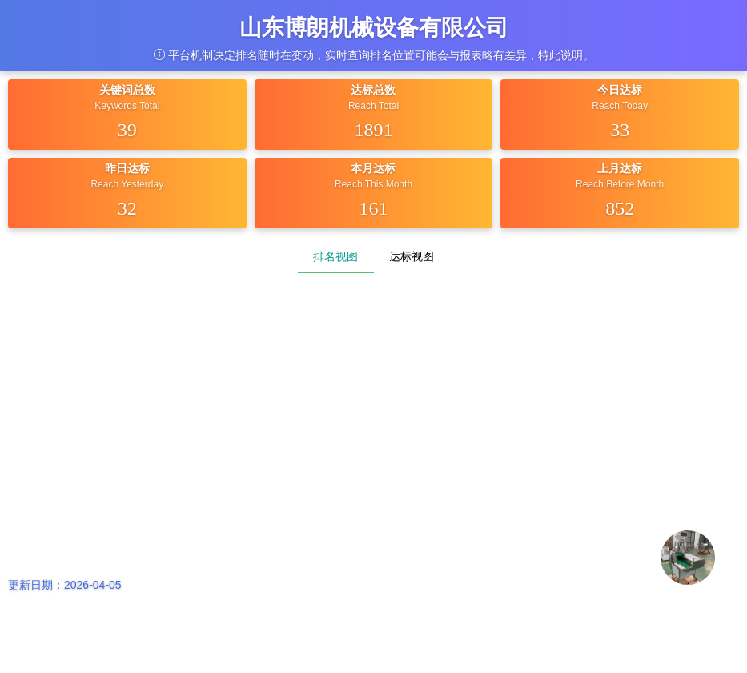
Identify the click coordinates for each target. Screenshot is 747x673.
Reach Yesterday (126, 184)
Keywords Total (126, 105)
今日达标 (619, 89)
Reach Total (373, 105)
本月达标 (373, 168)
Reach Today (620, 105)
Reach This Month (373, 184)
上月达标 (619, 168)
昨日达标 (127, 168)
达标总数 (373, 89)
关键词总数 (127, 89)
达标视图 (411, 256)
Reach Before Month (620, 184)
